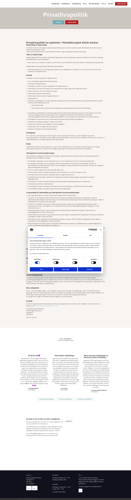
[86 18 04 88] (71, 22)
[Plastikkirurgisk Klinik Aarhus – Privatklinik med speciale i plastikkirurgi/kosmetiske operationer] (15, 3)
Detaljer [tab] (65, 235)
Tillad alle (89, 269)
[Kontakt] (58, 22)
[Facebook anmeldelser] (46, 399)
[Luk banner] (100, 229)
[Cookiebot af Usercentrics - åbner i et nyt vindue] (89, 230)
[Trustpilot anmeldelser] (84, 399)
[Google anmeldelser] (65, 399)
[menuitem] (55, 3)
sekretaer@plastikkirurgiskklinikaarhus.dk (46, 306)
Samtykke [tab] (40, 235)
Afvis (41, 269)
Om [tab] (90, 235)
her (48, 253)
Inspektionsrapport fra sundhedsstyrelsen (90, 486)
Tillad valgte (65, 269)
